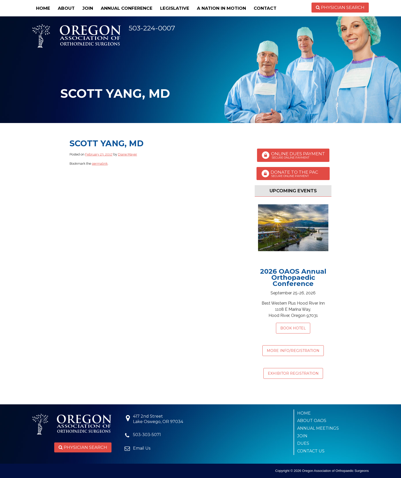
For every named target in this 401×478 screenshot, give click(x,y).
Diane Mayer (127, 154)
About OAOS (311, 420)
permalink (100, 163)
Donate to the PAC (293, 173)
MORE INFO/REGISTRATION (293, 350)
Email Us (141, 448)
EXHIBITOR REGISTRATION (293, 373)
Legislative (174, 8)
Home (43, 8)
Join (87, 8)
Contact (265, 8)
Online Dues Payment (293, 155)
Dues (303, 443)
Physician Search (340, 7)
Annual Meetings (318, 428)
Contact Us (311, 451)
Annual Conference (126, 8)
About (66, 8)
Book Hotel (293, 328)
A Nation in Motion (221, 8)
